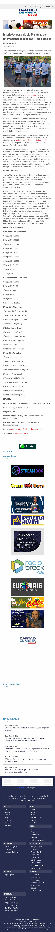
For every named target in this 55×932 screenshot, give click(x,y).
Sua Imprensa (35, 880)
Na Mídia (34, 837)
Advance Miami (36, 885)
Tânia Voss (34, 849)
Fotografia (8, 823)
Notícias (33, 826)
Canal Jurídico (35, 875)
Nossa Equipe (23, 796)
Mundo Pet (34, 823)
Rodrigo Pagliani (36, 847)
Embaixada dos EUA (38, 883)
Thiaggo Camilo (36, 852)
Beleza (33, 815)
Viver (32, 806)
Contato (25, 798)
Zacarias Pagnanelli (11, 847)
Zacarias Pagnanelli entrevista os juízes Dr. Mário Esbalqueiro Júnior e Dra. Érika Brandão (24, 739)
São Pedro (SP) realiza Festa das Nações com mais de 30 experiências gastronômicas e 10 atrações (27, 750)
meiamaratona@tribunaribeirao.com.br (31, 140)
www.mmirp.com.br (32, 95)
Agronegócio (9, 875)
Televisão (34, 832)
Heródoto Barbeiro (11, 852)
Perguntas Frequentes (38, 798)
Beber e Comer (36, 817)
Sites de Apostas (36, 891)
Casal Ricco (35, 857)
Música (7, 812)
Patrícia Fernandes (37, 865)
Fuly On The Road (11, 905)
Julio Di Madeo (36, 860)
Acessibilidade (43, 796)
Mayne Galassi (36, 863)
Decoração (9, 828)
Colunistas (8, 843)
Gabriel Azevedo (36, 868)
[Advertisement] (27, 667)
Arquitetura (9, 826)
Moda (33, 812)
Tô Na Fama (35, 855)
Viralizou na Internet (38, 840)
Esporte (33, 820)
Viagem (7, 817)
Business (7, 871)
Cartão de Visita (10, 897)
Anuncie (33, 796)
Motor (33, 829)
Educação (8, 820)
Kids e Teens (35, 877)
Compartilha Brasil (11, 900)
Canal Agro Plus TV (11, 908)
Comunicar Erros (14, 798)
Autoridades (35, 835)
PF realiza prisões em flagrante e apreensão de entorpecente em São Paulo (23, 770)
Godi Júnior (8, 849)
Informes (33, 871)
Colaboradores (35, 843)
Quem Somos (11, 796)
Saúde (33, 809)
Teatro (7, 809)
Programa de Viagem (12, 903)
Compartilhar (7, 451)
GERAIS (33, 888)
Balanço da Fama (11, 911)
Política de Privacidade (27, 800)
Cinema (7, 815)
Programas (8, 894)
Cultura (7, 806)
